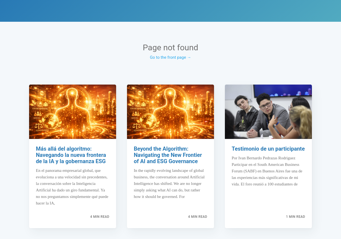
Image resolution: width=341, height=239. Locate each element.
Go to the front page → (170, 57)
